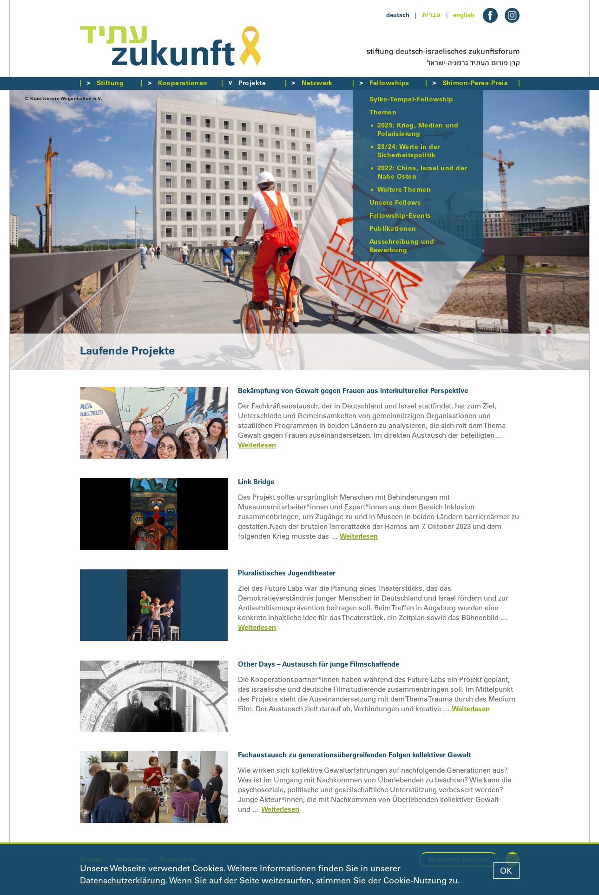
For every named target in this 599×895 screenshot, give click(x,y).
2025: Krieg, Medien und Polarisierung (418, 129)
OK (506, 871)
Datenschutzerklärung (122, 880)
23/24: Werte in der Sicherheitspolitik (408, 150)
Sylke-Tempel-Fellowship (411, 99)
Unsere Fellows (395, 202)
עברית (431, 15)
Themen (383, 112)
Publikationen (392, 228)
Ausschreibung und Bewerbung (401, 245)
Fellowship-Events (400, 215)
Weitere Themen (404, 189)
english (463, 15)
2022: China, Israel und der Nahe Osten (422, 172)
